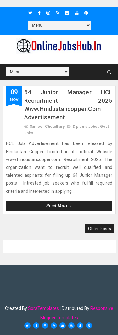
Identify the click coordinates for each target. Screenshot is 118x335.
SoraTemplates (43, 308)
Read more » (59, 205)
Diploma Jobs (85, 126)
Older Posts (99, 228)
